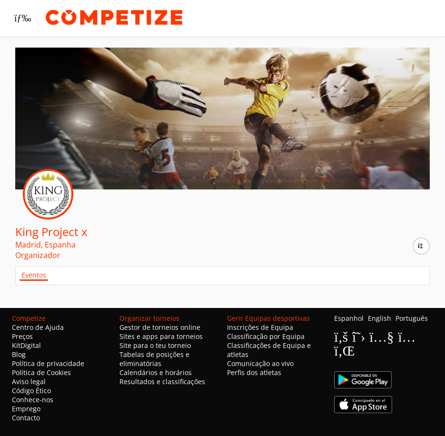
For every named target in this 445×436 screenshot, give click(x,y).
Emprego (26, 408)
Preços (22, 336)
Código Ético (31, 390)
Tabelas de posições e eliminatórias (154, 359)
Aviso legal (29, 381)
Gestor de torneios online (159, 327)
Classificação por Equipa (266, 336)
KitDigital (26, 345)
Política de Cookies (41, 372)
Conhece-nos (32, 399)
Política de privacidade (48, 363)
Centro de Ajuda (38, 327)
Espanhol (349, 318)
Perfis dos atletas (254, 372)
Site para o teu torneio (155, 345)
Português (412, 318)
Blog (19, 354)
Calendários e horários (155, 372)
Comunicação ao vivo (260, 363)
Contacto (26, 417)
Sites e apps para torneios (161, 336)
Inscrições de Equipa (260, 327)
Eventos (33, 274)
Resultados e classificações (162, 381)
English (379, 318)
